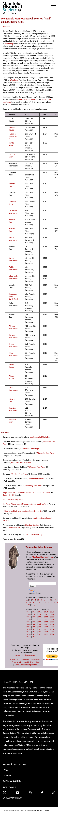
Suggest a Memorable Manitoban (25, 662)
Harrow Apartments (13, 336)
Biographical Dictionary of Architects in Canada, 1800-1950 (27, 492)
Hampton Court (12, 420)
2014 (52, 629)
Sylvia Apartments (13, 354)
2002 (40, 624)
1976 (34, 612)
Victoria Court (12, 221)
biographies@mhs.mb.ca (25, 655)
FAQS (5, 769)
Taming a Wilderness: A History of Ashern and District (24, 504)
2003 (46, 624)
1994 (52, 619)
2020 (28, 634)
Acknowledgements (29, 665)
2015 (28, 632)
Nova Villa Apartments (13, 212)
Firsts (16, 665)
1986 (34, 617)
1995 (28, 622)
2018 (46, 632)
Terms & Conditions (14, 764)
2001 (34, 624)
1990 (28, 619)
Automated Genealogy (29, 448)
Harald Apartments (13, 238)
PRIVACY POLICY (38, 811)
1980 (28, 614)
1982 (40, 614)
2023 (46, 634)
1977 (40, 612)
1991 (34, 619)
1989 (52, 617)
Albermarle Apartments (13, 277)
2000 (28, 624)
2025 (28, 637)
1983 (46, 614)
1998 (46, 622)
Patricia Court (12, 229)
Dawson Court (12, 185)
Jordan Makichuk (13, 527)
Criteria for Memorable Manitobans (25, 660)
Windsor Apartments (13, 327)
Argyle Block (11, 144)
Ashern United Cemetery (27, 99)
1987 (40, 617)
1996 (34, 622)
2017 (40, 632)
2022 (40, 634)
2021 (34, 634)
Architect (6, 26)
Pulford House (11, 128)
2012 (40, 629)
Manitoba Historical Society (43, 557)
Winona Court (12, 155)
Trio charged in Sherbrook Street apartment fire (23, 511)
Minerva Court (12, 400)
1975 (28, 612)
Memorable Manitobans (14, 18)
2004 (52, 624)
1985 (28, 617)
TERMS (46, 811)
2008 (46, 627)
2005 (28, 627)
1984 (52, 614)
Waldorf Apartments (13, 268)
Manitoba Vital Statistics (39, 437)
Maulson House (12, 203)
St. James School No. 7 (13, 136)
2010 (28, 629)
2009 (52, 627)
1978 (46, 612)
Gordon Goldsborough (34, 534)
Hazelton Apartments (13, 409)
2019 (52, 632)
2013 (46, 629)
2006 (34, 627)
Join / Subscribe (12, 780)
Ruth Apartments (13, 388)
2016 (34, 632)
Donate (7, 775)
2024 (52, 634)
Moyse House (11, 365)
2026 (34, 637)
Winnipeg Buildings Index (13, 499)
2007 (40, 627)
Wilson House (11, 377)
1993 (46, 619)
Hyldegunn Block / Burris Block (13, 296)
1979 (52, 612)
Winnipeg (9, 43)
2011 (34, 629)
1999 (52, 622)
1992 (40, 619)
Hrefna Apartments (13, 345)
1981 (34, 614)
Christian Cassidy (32, 525)
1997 (40, 622)
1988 (46, 617)
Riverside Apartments (13, 259)
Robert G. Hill (8, 495)
